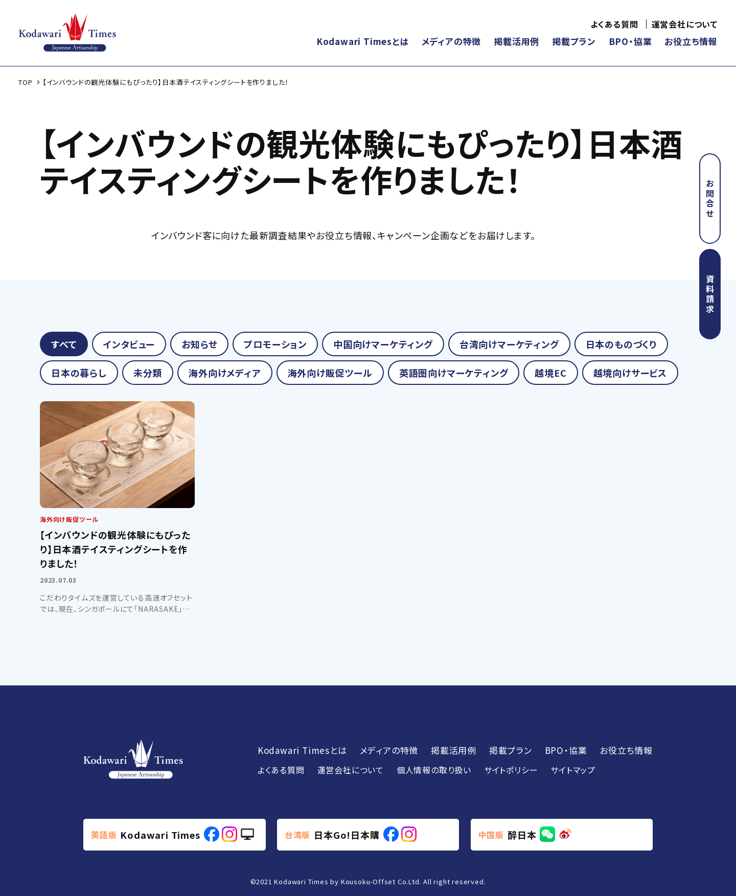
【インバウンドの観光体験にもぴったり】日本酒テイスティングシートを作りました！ (115, 549)
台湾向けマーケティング (509, 344)
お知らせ (199, 344)
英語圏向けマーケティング (454, 372)
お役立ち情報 (691, 41)
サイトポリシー (511, 770)
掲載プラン (574, 41)
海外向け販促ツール (330, 372)
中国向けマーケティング (383, 344)
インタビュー (129, 344)
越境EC (550, 372)
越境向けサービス (630, 372)
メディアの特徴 (451, 41)
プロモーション (275, 344)
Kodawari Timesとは (362, 41)
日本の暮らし (79, 372)
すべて (64, 344)
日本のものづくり (621, 344)
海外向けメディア (225, 372)
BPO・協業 (630, 41)
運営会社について (685, 24)
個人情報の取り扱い (434, 770)
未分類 (147, 372)
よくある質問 (614, 24)
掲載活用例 (516, 41)
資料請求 (710, 294)
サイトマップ (572, 770)
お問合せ (710, 199)
